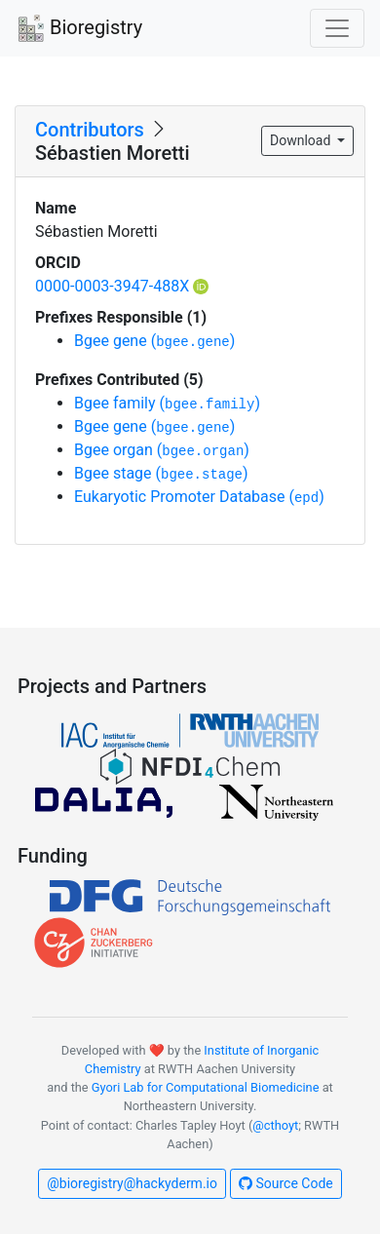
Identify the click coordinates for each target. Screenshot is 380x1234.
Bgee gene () (154, 340)
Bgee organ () (161, 450)
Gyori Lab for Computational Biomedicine (206, 1087)
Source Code (286, 1183)
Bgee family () (167, 403)
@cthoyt (275, 1125)
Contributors (89, 129)
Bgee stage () (161, 473)
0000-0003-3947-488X (122, 286)
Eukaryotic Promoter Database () (199, 496)
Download (302, 140)
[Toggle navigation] (337, 28)
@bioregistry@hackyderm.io (132, 1183)
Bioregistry (79, 29)
